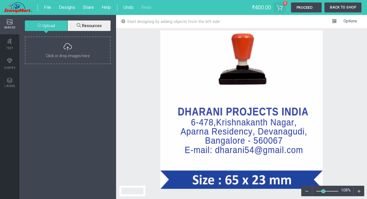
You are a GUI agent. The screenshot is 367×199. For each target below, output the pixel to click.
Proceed (305, 8)
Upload (46, 25)
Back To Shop (343, 7)
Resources (89, 25)
